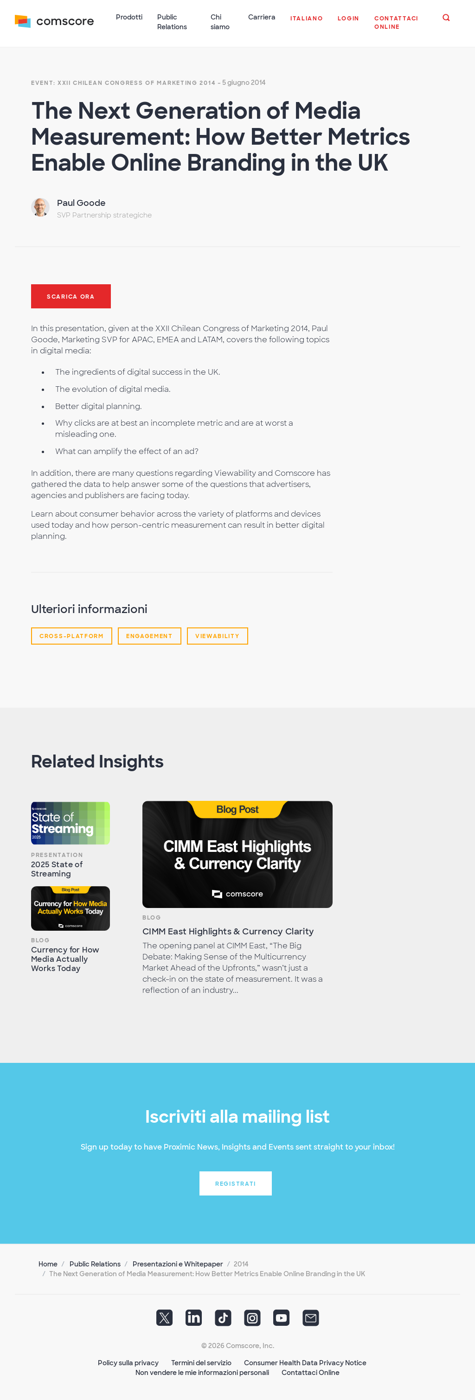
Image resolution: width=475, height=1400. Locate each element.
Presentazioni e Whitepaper (178, 1264)
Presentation (57, 855)
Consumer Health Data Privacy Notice (305, 1363)
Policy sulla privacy (128, 1363)
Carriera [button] (262, 17)
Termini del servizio (201, 1363)
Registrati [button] (235, 1184)
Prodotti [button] (129, 17)
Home (48, 1264)
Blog (40, 940)
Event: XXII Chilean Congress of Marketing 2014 (123, 83)
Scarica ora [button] (71, 296)
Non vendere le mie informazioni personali (202, 1372)
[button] (307, 23)
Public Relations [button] (172, 22)
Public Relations (95, 1264)
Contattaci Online (311, 1372)
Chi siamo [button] (220, 22)
